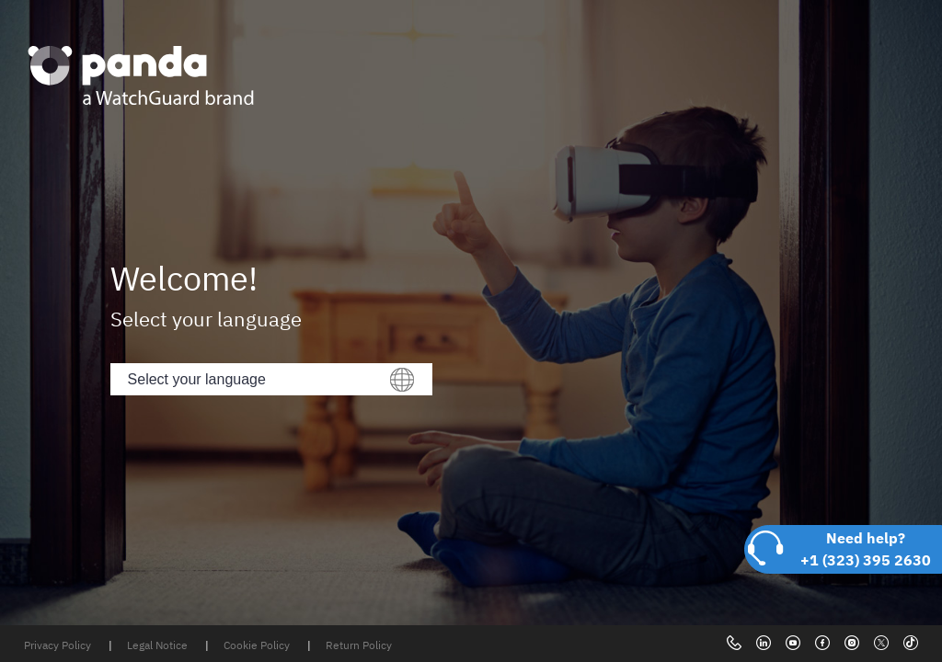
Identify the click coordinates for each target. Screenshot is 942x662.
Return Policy (359, 645)
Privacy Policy (59, 645)
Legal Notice (158, 645)
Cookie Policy (258, 645)
